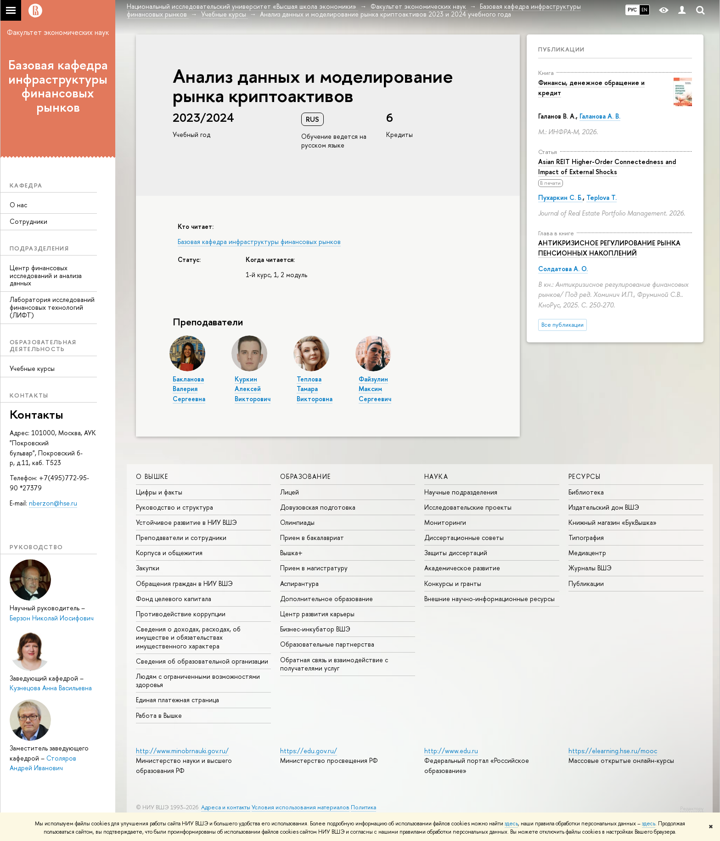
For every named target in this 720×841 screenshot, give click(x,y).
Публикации (561, 49)
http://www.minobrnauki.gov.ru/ (182, 750)
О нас (18, 204)
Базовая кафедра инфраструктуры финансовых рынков (58, 86)
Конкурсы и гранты (452, 583)
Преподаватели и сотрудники (181, 537)
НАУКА (436, 476)
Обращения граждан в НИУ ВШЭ (184, 583)
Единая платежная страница (177, 699)
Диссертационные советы (464, 537)
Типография (586, 537)
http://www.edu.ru (451, 750)
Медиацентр (587, 552)
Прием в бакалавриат (312, 537)
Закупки (147, 567)
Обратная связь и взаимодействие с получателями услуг (334, 663)
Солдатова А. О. (563, 268)
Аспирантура (299, 583)
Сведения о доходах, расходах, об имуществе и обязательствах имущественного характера (188, 637)
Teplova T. (601, 197)
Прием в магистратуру (314, 567)
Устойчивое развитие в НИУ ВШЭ (186, 522)
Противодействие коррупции (180, 613)
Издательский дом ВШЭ (603, 507)
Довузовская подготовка (317, 507)
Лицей (289, 492)
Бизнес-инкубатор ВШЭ (315, 629)
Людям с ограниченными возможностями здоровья (198, 680)
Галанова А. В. (599, 116)
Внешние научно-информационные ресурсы (489, 598)
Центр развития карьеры (317, 613)
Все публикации (562, 325)
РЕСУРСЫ (584, 476)
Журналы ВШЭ (590, 567)
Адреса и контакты (225, 807)
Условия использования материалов (300, 807)
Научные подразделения (460, 492)
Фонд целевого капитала (173, 598)
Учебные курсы (32, 368)
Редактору (691, 808)
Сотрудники (28, 221)
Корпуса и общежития (169, 552)
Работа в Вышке (159, 715)
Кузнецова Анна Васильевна (51, 687)
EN (644, 9)
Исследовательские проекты (468, 507)
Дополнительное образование (326, 598)
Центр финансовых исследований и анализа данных (46, 275)
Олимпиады (297, 522)
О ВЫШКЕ (152, 476)
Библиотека (586, 492)
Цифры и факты (159, 492)
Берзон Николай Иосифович (52, 618)
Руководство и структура (174, 507)
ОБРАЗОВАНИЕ (305, 476)
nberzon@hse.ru (53, 503)
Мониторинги (445, 522)
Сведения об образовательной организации (202, 661)
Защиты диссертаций (455, 552)
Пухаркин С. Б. (560, 197)
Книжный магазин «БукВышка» (612, 522)
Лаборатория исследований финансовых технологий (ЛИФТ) (52, 307)
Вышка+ (291, 552)
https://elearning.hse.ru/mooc (612, 750)
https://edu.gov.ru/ (308, 750)
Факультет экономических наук (58, 32)
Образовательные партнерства (327, 644)
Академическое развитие (462, 567)
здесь (511, 823)
